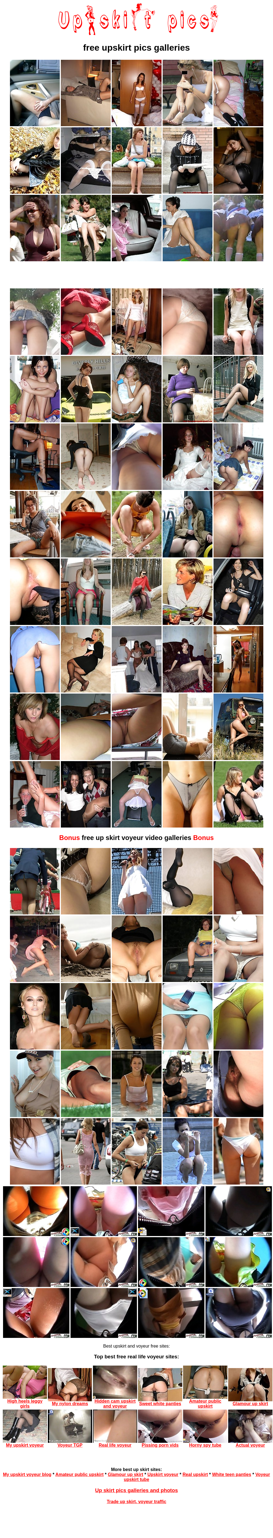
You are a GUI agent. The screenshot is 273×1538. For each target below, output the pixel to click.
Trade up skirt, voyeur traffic (136, 1501)
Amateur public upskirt (79, 1474)
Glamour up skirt (125, 1474)
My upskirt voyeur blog (27, 1474)
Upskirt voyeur (162, 1474)
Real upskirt (195, 1474)
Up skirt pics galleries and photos (136, 1490)
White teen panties (231, 1474)
